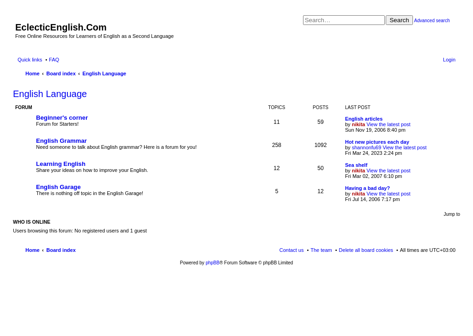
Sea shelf (356, 165)
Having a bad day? (367, 188)
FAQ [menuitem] (54, 59)
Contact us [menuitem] (291, 250)
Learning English (60, 163)
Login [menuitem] (449, 59)
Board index (61, 250)
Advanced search (431, 20)
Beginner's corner (62, 117)
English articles (363, 119)
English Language (50, 94)
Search (399, 20)
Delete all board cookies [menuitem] (366, 250)
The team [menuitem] (321, 250)
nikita (358, 124)
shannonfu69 (367, 147)
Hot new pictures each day (377, 142)
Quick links (30, 59)
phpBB (212, 262)
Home (32, 250)
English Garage (58, 186)
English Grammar (61, 140)
